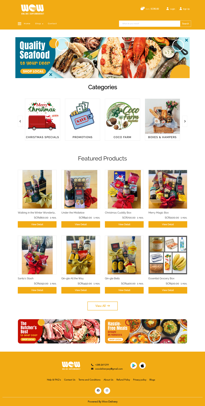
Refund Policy (123, 379)
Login (170, 8)
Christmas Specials (42, 137)
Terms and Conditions (89, 379)
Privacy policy (139, 379)
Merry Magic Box (158, 212)
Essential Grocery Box (161, 278)
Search (185, 23)
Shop (38, 23)
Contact (52, 23)
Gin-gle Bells (112, 278)
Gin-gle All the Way (72, 278)
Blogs (152, 379)
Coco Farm (122, 137)
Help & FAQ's (54, 379)
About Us (108, 379)
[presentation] (20, 121)
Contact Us (69, 379)
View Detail (37, 224)
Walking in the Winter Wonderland (37, 212)
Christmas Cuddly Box (118, 212)
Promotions (83, 137)
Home (27, 23)
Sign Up (185, 8)
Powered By (102, 401)
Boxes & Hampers (162, 137)
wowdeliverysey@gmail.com (107, 368)
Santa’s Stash (25, 278)
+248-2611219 (100, 364)
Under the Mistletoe (72, 212)
